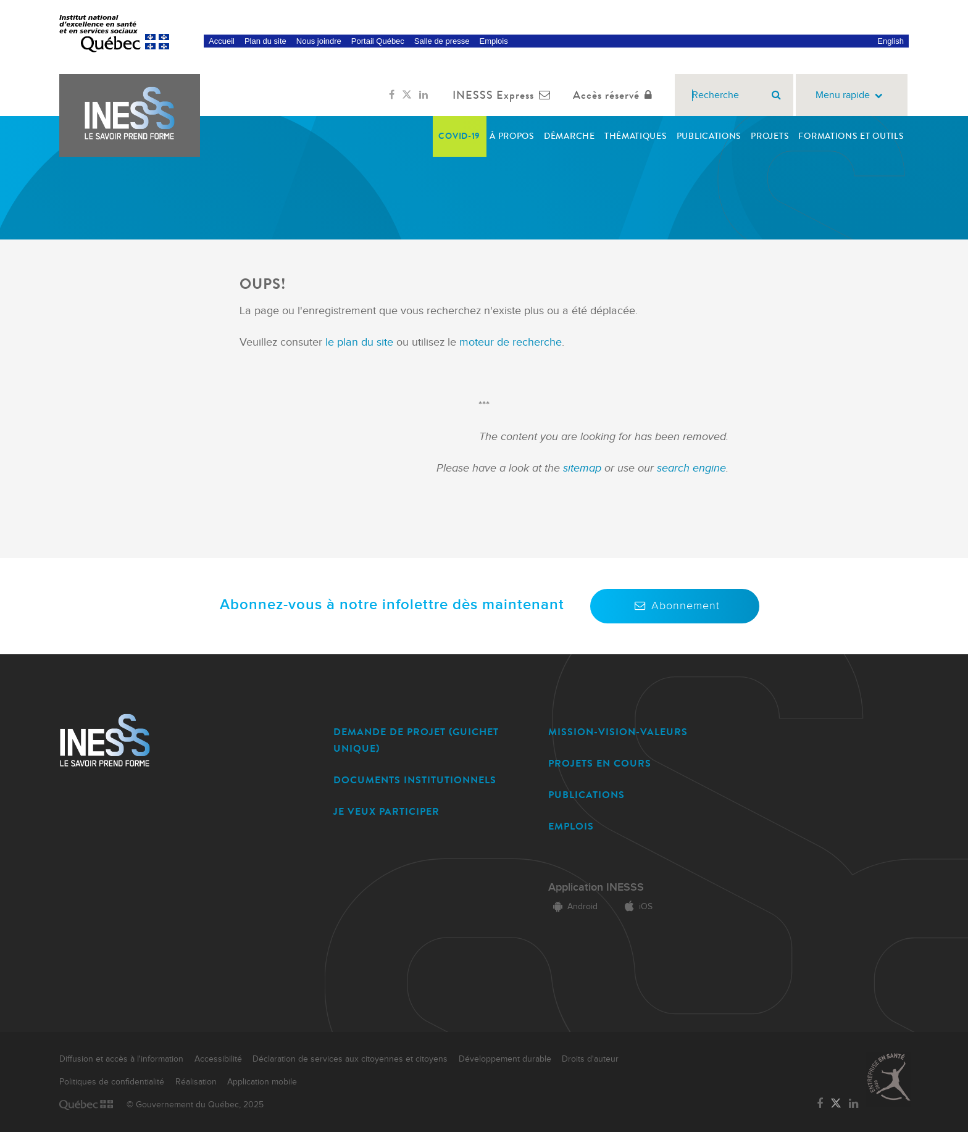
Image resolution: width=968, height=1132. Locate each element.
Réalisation (196, 1082)
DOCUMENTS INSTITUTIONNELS (414, 780)
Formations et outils (851, 136)
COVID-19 (459, 136)
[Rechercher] (776, 95)
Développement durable (505, 1059)
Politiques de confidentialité (111, 1082)
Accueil (222, 41)
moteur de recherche (509, 342)
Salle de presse (442, 41)
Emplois (493, 41)
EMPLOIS (571, 826)
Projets (770, 136)
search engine (691, 468)
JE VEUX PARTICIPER (386, 811)
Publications (709, 136)
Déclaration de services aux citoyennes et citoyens (350, 1059)
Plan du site (265, 41)
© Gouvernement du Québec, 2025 (195, 1105)
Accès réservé (615, 95)
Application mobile (262, 1082)
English (890, 41)
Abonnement (675, 605)
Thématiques (635, 136)
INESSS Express (504, 95)
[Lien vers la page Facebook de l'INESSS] (391, 95)
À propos (512, 136)
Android (573, 907)
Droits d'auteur (590, 1059)
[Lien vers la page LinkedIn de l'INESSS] (423, 95)
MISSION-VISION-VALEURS (618, 732)
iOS (636, 907)
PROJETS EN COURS (599, 763)
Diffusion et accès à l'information (121, 1059)
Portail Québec (377, 41)
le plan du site (359, 342)
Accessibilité (218, 1059)
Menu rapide (852, 95)
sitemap (583, 468)
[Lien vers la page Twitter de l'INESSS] (407, 95)
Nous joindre (318, 41)
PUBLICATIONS (586, 795)
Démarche (569, 136)
